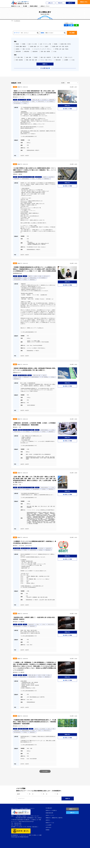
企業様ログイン (72, 809)
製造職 (54, 44)
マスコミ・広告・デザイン (45, 59)
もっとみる (45, 771)
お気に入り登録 (68, 108)
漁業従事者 (34, 51)
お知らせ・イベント (50, 815)
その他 (53, 51)
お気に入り (50, 2)
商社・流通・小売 (57, 57)
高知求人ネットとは (50, 822)
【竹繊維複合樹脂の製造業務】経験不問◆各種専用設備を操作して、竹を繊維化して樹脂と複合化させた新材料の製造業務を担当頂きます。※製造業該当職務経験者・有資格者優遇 (34, 721)
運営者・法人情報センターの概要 (35, 835)
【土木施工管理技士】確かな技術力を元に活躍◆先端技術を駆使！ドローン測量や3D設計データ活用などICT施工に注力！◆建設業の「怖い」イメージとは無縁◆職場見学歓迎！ (34, 170)
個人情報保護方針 (14, 835)
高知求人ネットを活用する (51, 810)
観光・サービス (68, 57)
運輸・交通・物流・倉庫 (30, 59)
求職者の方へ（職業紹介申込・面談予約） (54, 817)
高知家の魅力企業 (49, 812)
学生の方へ (60, 2)
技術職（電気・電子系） (65, 44)
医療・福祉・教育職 (44, 51)
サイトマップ (23, 835)
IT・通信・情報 (18, 57)
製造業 (35, 57)
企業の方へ (70, 2)
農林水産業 (57, 59)
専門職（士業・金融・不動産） (61, 49)
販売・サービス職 (31, 44)
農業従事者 (17, 51)
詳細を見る (67, 105)
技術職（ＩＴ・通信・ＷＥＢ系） (22, 49)
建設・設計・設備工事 (45, 57)
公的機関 (65, 59)
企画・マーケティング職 (44, 44)
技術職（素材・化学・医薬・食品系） (59, 46)
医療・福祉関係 (18, 59)
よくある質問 (48, 825)
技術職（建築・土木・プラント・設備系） (38, 46)
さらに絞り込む (44, 68)
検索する (45, 64)
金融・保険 (27, 57)
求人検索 (71, 32)
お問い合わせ (48, 827)
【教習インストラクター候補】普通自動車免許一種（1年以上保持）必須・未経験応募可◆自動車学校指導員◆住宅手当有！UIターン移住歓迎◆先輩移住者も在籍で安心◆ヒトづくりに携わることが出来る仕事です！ (34, 92)
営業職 (22, 44)
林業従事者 (25, 51)
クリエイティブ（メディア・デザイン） (42, 49)
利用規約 (47, 829)
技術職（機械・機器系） (20, 46)
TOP (12, 20)
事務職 (16, 44)
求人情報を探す (49, 808)
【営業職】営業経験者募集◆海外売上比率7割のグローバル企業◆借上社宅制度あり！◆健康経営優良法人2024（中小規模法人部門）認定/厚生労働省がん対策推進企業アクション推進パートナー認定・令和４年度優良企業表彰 (34, 269)
